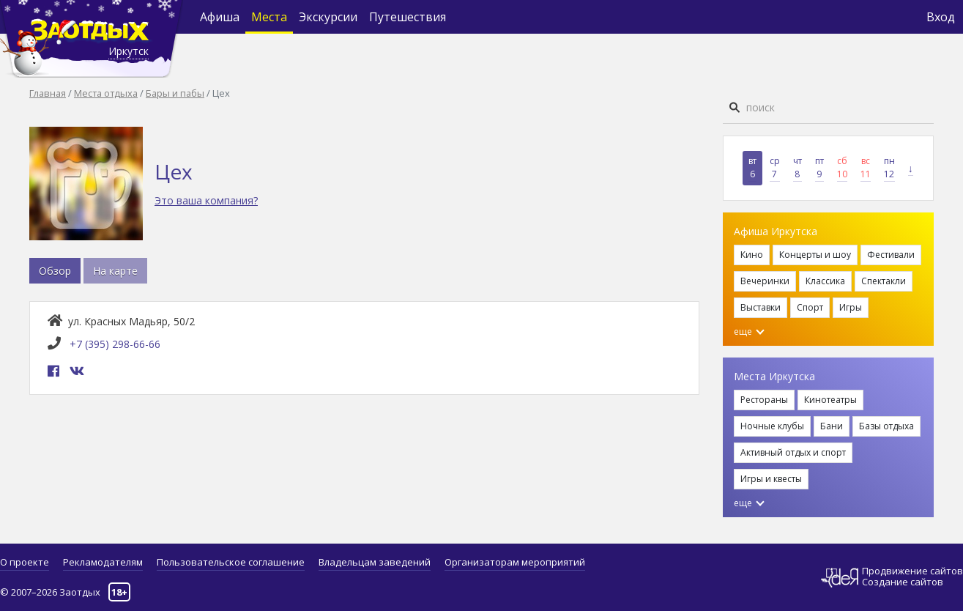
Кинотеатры (830, 399)
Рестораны (764, 399)
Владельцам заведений (375, 562)
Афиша (219, 17)
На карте (115, 271)
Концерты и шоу (815, 254)
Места (269, 17)
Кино (751, 254)
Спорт (810, 307)
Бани (831, 426)
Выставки (760, 307)
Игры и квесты (771, 479)
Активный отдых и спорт (793, 452)
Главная (47, 93)
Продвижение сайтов (912, 571)
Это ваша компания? (206, 200)
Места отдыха (106, 93)
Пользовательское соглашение (231, 562)
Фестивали (891, 254)
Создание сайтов (902, 581)
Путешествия (407, 17)
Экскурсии (328, 17)
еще (749, 331)
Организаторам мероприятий (515, 562)
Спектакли (883, 281)
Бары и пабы (175, 93)
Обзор (55, 271)
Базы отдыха (886, 426)
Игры (850, 307)
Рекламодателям (103, 562)
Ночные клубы (772, 426)
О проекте (24, 562)
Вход (940, 17)
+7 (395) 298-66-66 (115, 344)
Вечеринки (764, 281)
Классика (825, 281)
